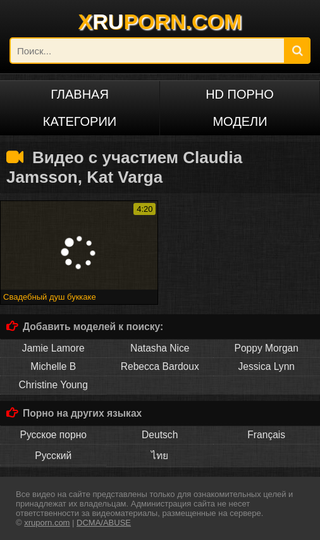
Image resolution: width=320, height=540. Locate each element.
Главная (80, 94)
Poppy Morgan (266, 348)
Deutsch (160, 434)
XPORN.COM (160, 21)
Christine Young (53, 384)
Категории (79, 121)
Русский (53, 455)
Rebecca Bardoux (160, 366)
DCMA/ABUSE (104, 522)
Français (266, 434)
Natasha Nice (160, 348)
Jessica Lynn (266, 366)
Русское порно (53, 434)
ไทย (159, 455)
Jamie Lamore (53, 348)
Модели (239, 121)
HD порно (240, 94)
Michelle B (53, 366)
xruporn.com (47, 522)
